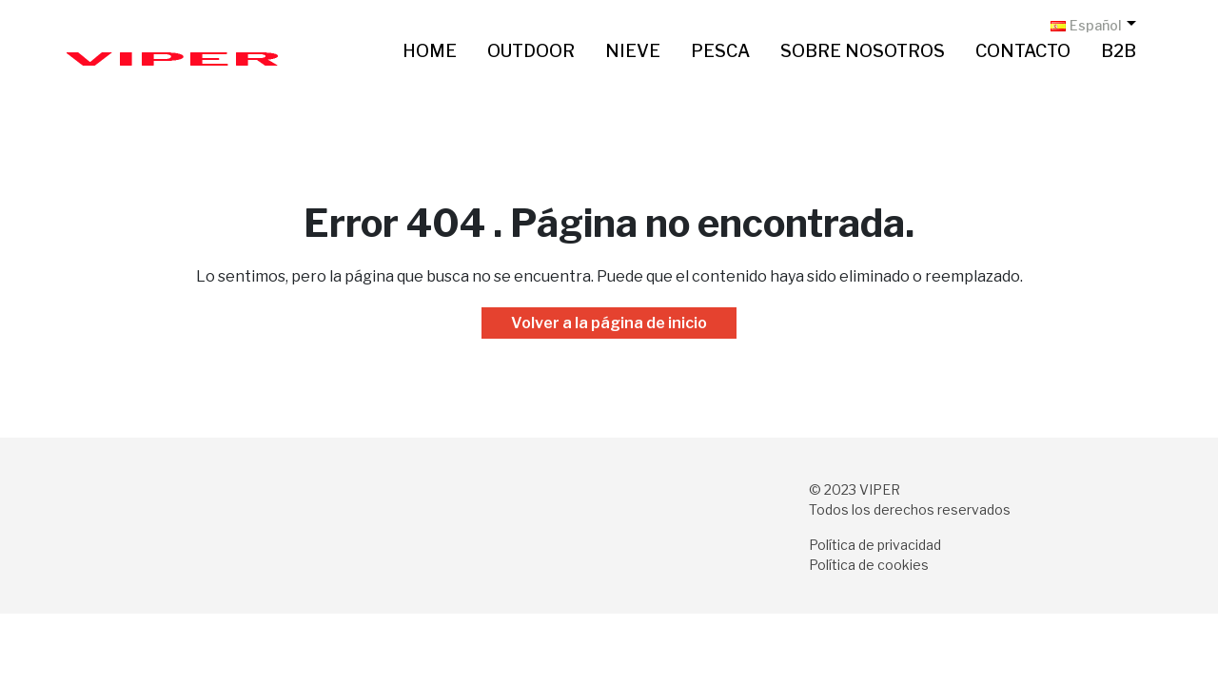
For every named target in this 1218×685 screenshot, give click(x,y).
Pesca (720, 51)
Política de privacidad (875, 545)
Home (430, 51)
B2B (1118, 51)
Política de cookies (869, 565)
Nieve (632, 51)
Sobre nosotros (862, 51)
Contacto (1023, 51)
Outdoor (531, 51)
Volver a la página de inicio (609, 323)
